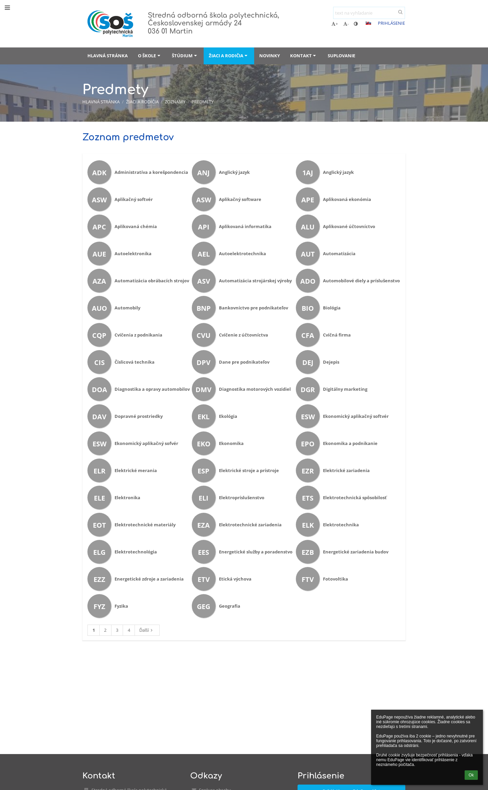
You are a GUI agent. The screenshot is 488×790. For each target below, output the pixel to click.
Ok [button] (471, 775)
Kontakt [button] (304, 56)
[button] (368, 23)
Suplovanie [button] (341, 56)
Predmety (202, 102)
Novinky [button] (269, 56)
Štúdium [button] (185, 56)
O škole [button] (150, 56)
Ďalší (147, 630)
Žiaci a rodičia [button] (229, 56)
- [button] (346, 24)
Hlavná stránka (101, 102)
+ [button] (334, 24)
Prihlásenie (391, 23)
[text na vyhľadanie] (369, 13)
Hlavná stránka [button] (107, 56)
